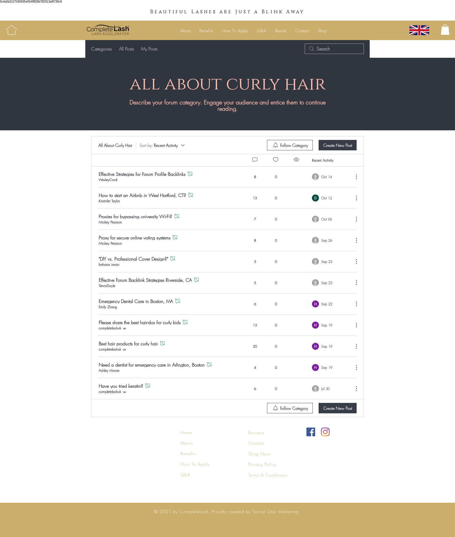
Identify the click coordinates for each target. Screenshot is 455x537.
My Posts (149, 49)
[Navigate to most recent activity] (330, 176)
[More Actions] (353, 176)
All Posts (126, 49)
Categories (101, 49)
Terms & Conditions (268, 475)
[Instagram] (325, 432)
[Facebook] (310, 432)
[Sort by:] (162, 145)
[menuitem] (290, 145)
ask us (72, 499)
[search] (334, 49)
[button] (445, 29)
